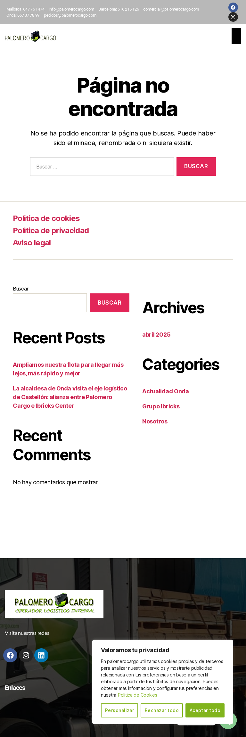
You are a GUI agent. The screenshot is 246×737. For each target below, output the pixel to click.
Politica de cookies (46, 218)
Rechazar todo (162, 710)
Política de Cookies (138, 695)
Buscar (20, 288)
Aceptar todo (205, 710)
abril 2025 (156, 334)
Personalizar (119, 710)
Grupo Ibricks (161, 406)
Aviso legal (32, 242)
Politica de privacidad (51, 230)
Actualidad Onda (165, 391)
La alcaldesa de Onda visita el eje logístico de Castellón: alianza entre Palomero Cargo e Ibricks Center (70, 397)
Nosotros (155, 421)
